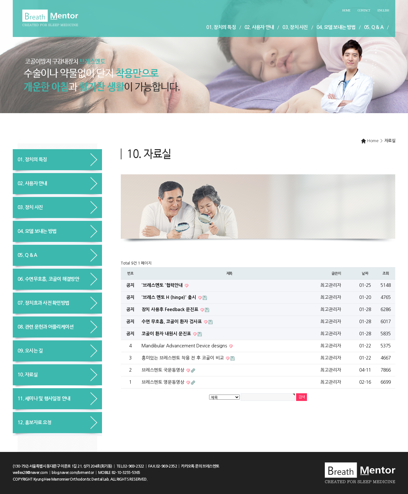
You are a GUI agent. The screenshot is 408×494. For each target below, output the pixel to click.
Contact (364, 10)
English (383, 10)
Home (346, 10)
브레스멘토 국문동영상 (164, 370)
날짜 (365, 273)
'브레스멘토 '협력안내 (163, 285)
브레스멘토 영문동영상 (164, 382)
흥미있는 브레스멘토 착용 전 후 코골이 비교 (183, 358)
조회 (385, 273)
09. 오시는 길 (30, 350)
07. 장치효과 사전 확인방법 (43, 303)
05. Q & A (373, 27)
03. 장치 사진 (295, 27)
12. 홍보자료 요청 (34, 422)
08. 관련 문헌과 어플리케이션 (45, 326)
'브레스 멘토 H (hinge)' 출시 (169, 297)
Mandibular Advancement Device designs (185, 346)
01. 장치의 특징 (221, 27)
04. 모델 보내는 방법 (336, 27)
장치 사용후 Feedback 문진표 (171, 309)
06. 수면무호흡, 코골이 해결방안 (48, 279)
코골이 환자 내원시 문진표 (167, 333)
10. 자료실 (28, 374)
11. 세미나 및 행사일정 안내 (44, 398)
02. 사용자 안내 (259, 27)
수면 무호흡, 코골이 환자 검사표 (172, 321)
